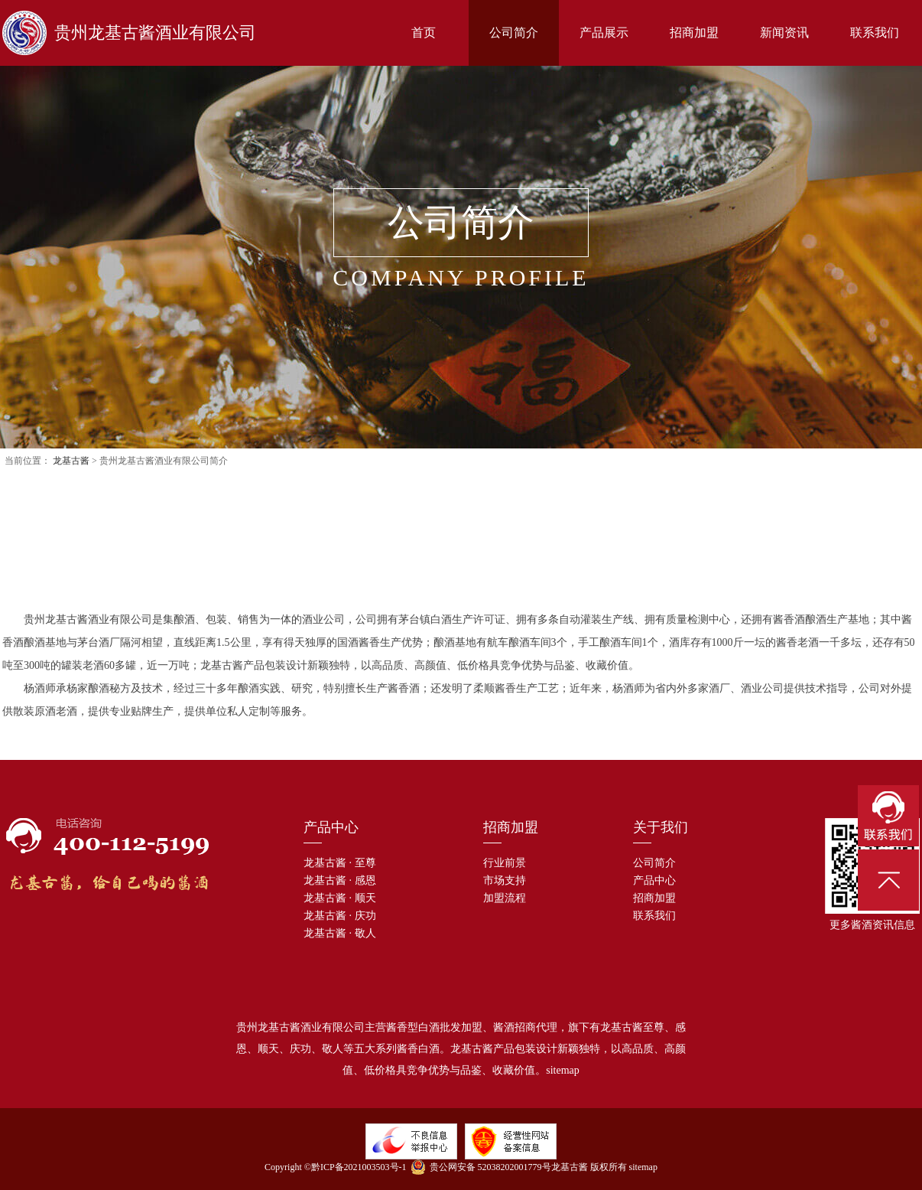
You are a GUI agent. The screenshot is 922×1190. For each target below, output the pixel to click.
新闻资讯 (784, 32)
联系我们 (874, 32)
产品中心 (654, 880)
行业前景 (504, 863)
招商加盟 (694, 32)
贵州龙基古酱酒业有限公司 (129, 33)
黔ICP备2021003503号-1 (359, 1167)
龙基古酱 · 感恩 (340, 880)
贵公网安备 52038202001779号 (481, 1167)
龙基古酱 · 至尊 (340, 863)
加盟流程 (504, 898)
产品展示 (603, 32)
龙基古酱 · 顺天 (340, 898)
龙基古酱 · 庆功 (340, 915)
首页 (423, 32)
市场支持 (504, 880)
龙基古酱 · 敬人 (340, 933)
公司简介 (513, 32)
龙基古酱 (71, 460)
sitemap (562, 1070)
